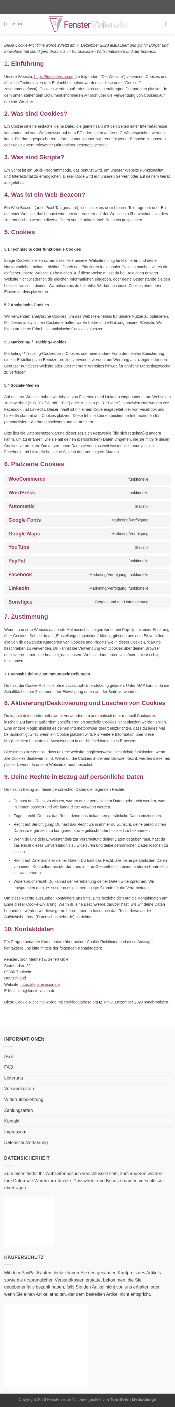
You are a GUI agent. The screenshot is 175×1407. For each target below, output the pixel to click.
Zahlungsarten (18, 1110)
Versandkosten (19, 1088)
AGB (9, 1056)
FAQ (8, 1067)
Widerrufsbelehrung (23, 1099)
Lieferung (13, 1078)
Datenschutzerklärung (26, 1142)
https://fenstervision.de (53, 76)
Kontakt (11, 1121)
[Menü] (14, 24)
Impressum (15, 1132)
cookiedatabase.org (81, 1002)
